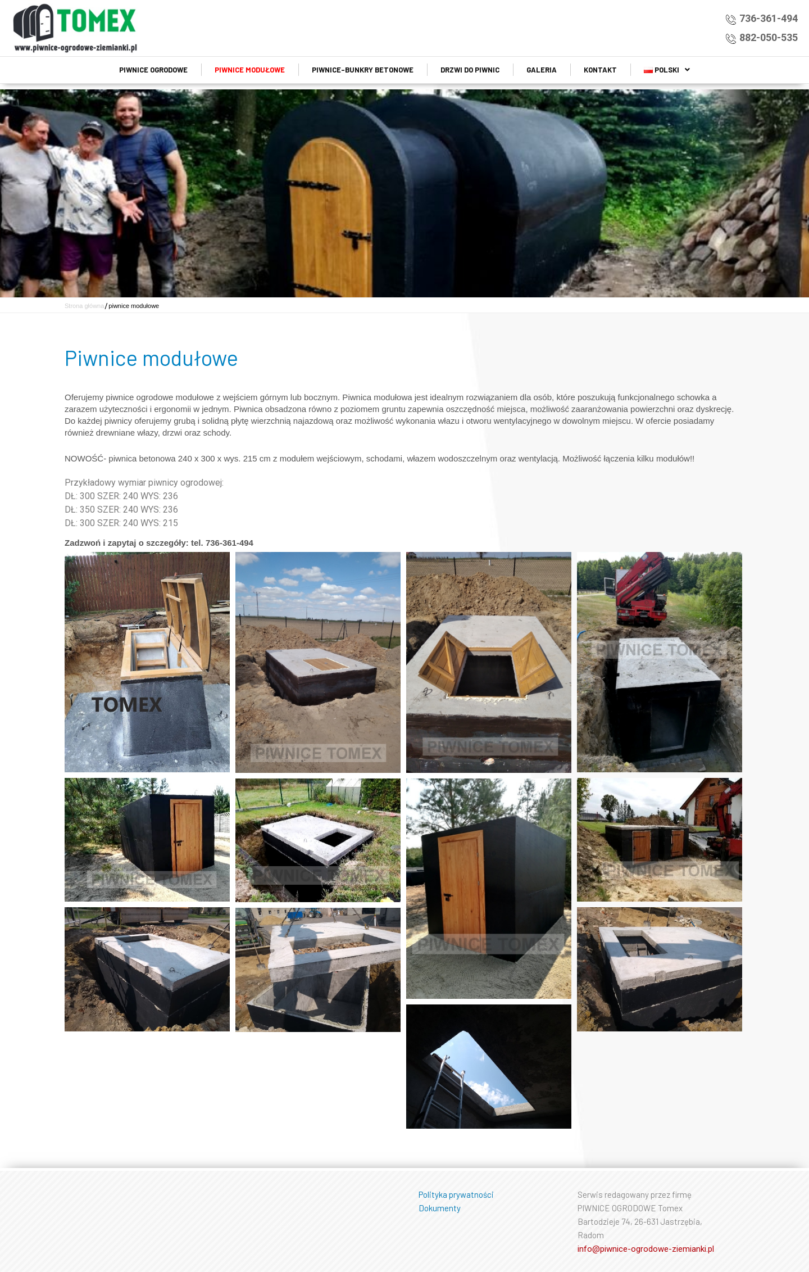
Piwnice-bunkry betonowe (362, 69)
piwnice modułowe (250, 69)
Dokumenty (440, 1208)
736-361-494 (768, 18)
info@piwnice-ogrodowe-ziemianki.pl (646, 1249)
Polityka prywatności (456, 1194)
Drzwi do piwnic (469, 69)
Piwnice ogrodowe (153, 69)
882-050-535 (768, 37)
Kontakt (600, 69)
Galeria (541, 69)
